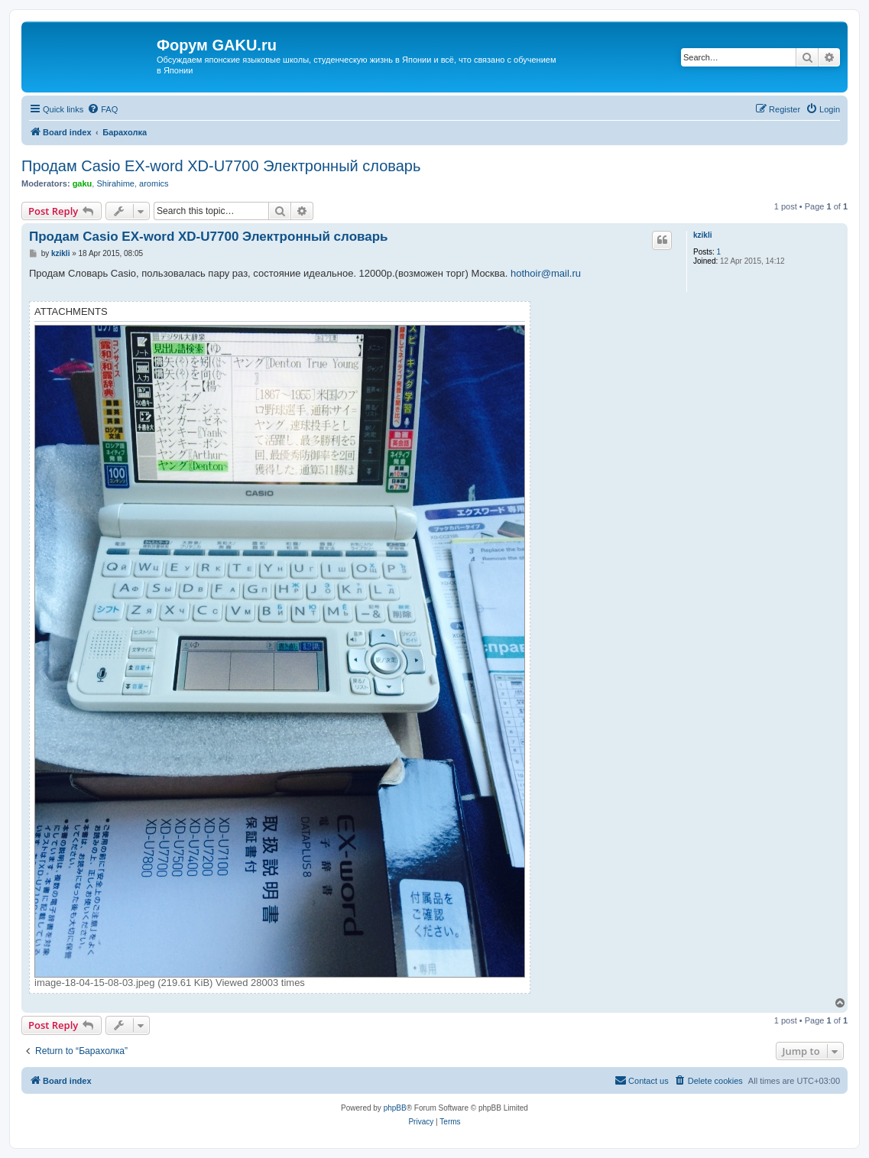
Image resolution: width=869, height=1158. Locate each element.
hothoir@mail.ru (546, 273)
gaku (82, 183)
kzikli (702, 235)
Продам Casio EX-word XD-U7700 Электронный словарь (220, 165)
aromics (154, 183)
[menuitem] (102, 109)
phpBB (395, 1108)
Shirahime (115, 183)
